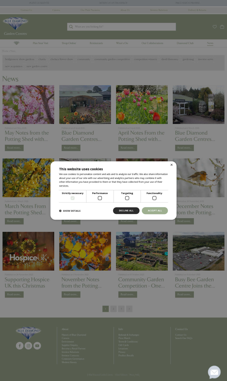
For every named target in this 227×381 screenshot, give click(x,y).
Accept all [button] (155, 210)
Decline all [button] (126, 210)
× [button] (171, 165)
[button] (70, 210)
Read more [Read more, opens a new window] (75, 185)
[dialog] (113, 190)
